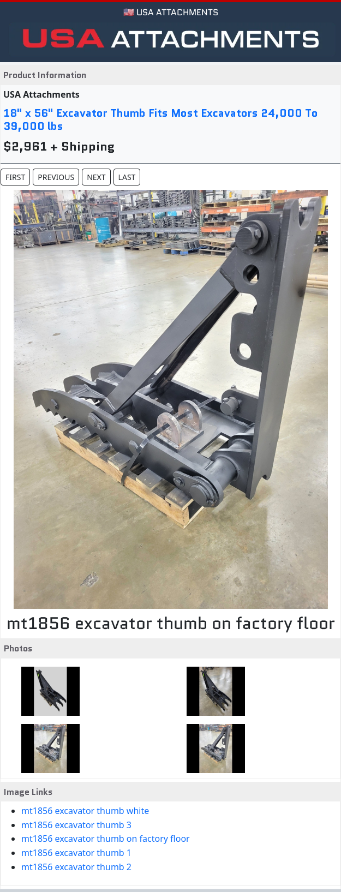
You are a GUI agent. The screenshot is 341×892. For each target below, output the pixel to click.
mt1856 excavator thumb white (85, 811)
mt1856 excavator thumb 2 (76, 867)
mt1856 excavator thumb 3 (76, 825)
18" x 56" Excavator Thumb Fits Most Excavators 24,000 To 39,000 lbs (160, 119)
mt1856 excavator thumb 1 (76, 853)
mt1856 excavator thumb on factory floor (105, 839)
